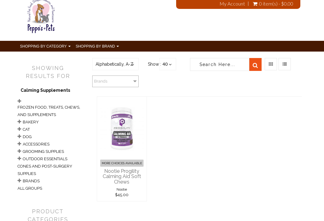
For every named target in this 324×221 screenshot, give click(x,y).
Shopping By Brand (97, 46)
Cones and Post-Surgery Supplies (45, 170)
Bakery (31, 122)
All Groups (30, 188)
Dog (27, 136)
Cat (26, 129)
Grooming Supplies (43, 151)
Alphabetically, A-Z (114, 64)
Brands (31, 181)
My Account (232, 4)
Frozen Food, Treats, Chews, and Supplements (49, 111)
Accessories (36, 144)
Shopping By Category (45, 46)
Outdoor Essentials (45, 159)
